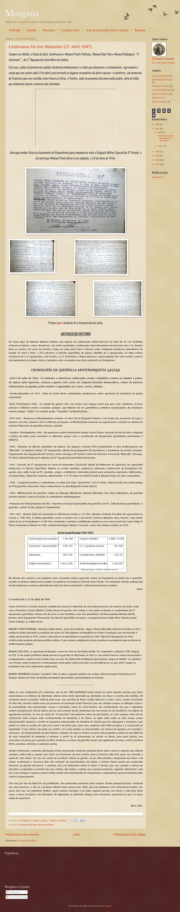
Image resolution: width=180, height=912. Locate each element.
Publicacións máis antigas (130, 834)
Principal (14, 30)
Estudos (31, 30)
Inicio (76, 834)
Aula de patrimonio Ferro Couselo (107, 30)
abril (159, 132)
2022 (157, 124)
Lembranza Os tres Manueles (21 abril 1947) (50, 46)
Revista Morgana (159, 102)
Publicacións (13, 892)
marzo (160, 146)
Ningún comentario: (58, 820)
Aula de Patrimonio (160, 76)
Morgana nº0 (157, 177)
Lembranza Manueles (27, 825)
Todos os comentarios (17, 897)
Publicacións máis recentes (22, 834)
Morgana (22, 13)
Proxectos (49, 30)
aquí (58, 323)
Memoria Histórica (46, 825)
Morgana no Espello (164, 59)
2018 (157, 160)
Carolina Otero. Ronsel (162, 80)
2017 (157, 164)
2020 (157, 151)
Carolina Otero (70, 30)
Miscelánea (157, 98)
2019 (157, 155)
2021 (157, 129)
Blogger (108, 906)
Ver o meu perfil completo (163, 63)
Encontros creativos (161, 86)
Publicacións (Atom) (28, 840)
